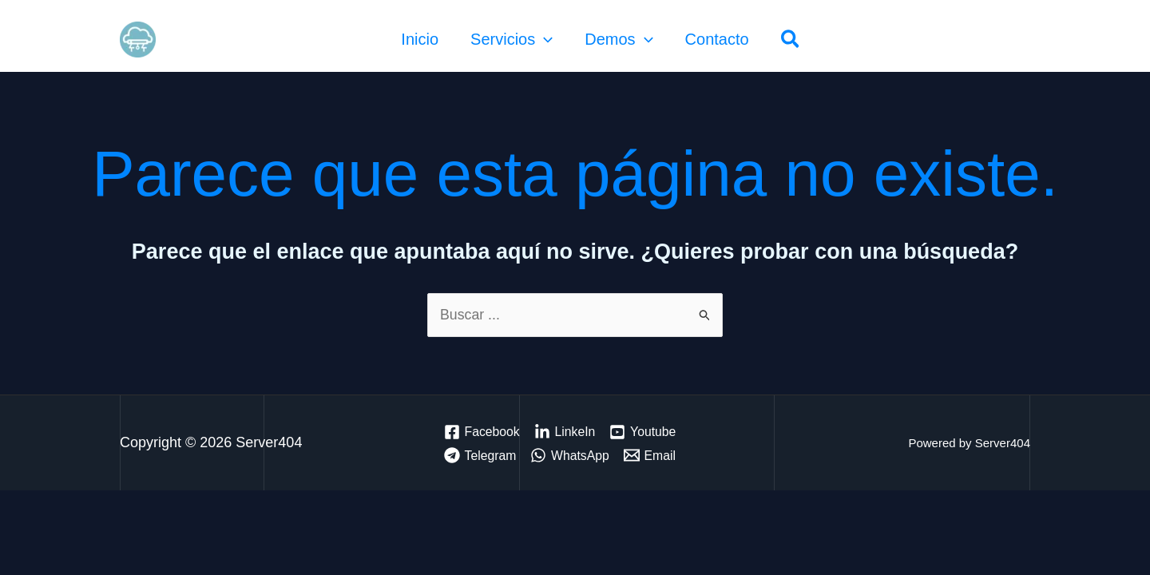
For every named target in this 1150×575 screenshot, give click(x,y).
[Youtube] (645, 432)
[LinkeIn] (565, 432)
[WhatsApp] (571, 456)
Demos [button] (618, 39)
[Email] (651, 456)
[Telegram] (480, 456)
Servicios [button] (511, 39)
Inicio (419, 39)
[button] (544, 39)
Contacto (717, 39)
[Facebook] (481, 432)
